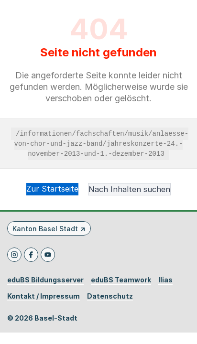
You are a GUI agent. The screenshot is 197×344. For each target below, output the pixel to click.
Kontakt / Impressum (43, 296)
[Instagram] (14, 254)
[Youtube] (48, 254)
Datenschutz (110, 296)
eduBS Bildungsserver (45, 280)
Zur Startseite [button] (52, 189)
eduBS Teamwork (121, 280)
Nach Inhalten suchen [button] (129, 189)
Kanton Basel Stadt (45, 229)
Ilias (165, 280)
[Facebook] (31, 254)
